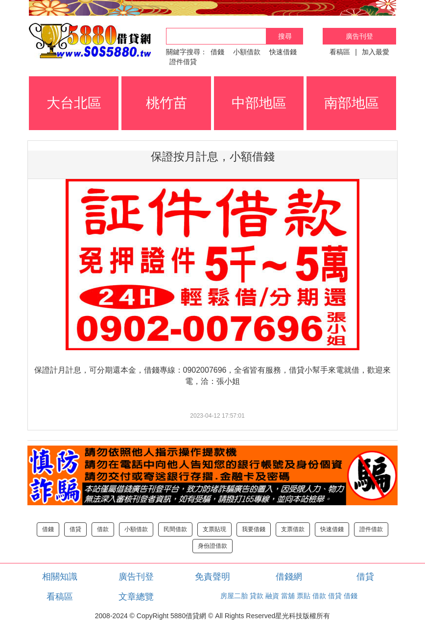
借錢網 (289, 577)
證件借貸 (183, 62)
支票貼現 (214, 529)
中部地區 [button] (259, 103)
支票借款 (293, 529)
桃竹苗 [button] (166, 103)
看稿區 (340, 52)
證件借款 (371, 529)
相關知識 (59, 577)
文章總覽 (136, 597)
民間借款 (175, 529)
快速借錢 (283, 52)
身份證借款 (212, 545)
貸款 (256, 596)
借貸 (75, 529)
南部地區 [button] (351, 103)
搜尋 (285, 36)
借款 (103, 529)
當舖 (288, 596)
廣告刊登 (359, 36)
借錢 (217, 52)
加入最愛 (375, 52)
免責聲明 (212, 577)
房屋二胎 (234, 596)
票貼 (303, 596)
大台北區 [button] (74, 103)
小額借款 (246, 52)
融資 (272, 596)
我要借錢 (253, 529)
